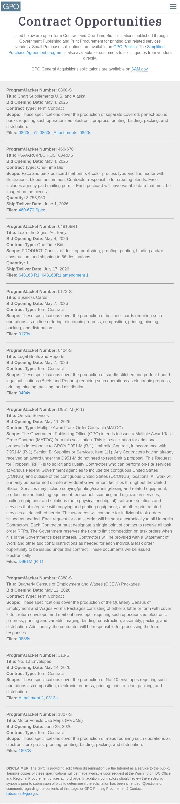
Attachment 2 (31, 698)
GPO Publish (125, 47)
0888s (24, 638)
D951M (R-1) (31, 561)
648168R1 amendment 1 (65, 275)
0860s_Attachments (58, 132)
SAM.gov (139, 69)
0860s (85, 132)
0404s (24, 393)
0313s (52, 698)
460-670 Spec (32, 210)
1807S (25, 750)
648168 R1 (29, 275)
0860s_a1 (28, 132)
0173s (24, 334)
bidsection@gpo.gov (22, 794)
